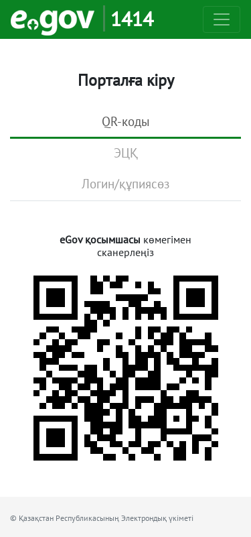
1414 (131, 18)
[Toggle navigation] (221, 19)
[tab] (125, 123)
